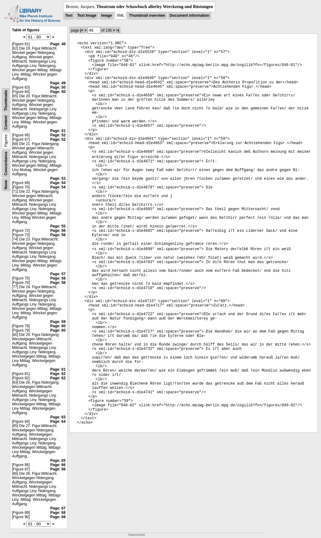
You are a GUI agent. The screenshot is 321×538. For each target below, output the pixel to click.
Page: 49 (57, 83)
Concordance (6, 163)
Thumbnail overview (147, 15)
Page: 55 (57, 226)
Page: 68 (57, 512)
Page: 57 (57, 274)
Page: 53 (57, 178)
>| (117, 30)
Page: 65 (57, 460)
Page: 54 (57, 183)
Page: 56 (57, 230)
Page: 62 (57, 374)
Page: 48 (57, 44)
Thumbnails (6, 100)
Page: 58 (57, 278)
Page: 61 (57, 369)
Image (106, 15)
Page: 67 (57, 508)
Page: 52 (57, 135)
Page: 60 (57, 326)
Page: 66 (57, 465)
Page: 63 (57, 417)
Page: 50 (57, 87)
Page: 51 (57, 131)
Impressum (136, 534)
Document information (189, 15)
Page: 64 (57, 421)
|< (81, 30)
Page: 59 (57, 322)
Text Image (86, 15)
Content (6, 123)
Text (69, 15)
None (6, 184)
